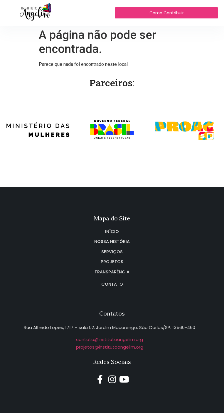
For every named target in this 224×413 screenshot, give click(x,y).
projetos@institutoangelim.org (109, 347)
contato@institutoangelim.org (109, 339)
